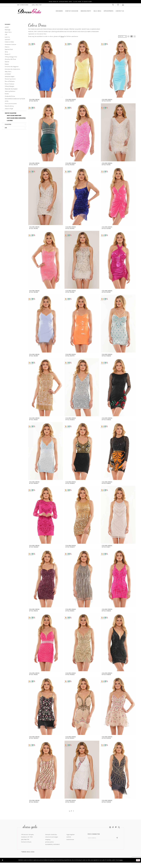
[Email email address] (103, 838)
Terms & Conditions (51, 834)
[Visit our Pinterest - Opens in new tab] (115, 827)
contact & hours (26, 842)
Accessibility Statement (52, 844)
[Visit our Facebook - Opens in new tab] (113, 827)
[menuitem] (113, 4)
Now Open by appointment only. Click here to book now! (70, 1)
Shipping (47, 839)
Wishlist (69, 837)
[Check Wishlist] (118, 5)
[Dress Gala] (30, 10)
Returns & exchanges (51, 837)
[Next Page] (73, 811)
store (62, 36)
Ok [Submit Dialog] (138, 860)
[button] (113, 4)
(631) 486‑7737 (25, 839)
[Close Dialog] (2, 860)
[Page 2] (71, 811)
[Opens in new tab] (23, 4)
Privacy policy (49, 842)
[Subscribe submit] (118, 838)
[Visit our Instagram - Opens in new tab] (110, 827)
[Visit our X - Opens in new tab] (119, 827)
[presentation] (45, 69)
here (121, 860)
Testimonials (70, 839)
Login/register (71, 834)
